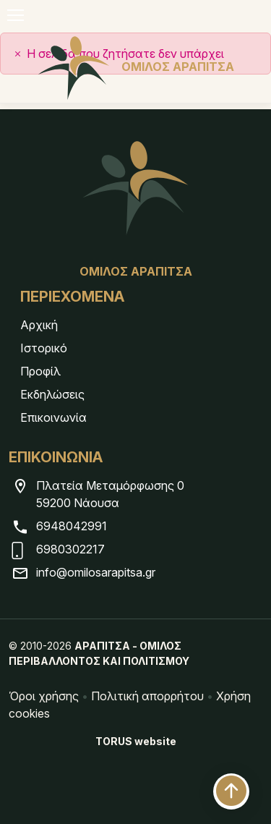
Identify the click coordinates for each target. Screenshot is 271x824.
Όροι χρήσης (44, 696)
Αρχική (39, 325)
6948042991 (71, 526)
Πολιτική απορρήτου (147, 696)
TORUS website (135, 741)
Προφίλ (40, 371)
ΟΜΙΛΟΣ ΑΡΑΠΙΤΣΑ (136, 66)
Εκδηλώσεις (52, 394)
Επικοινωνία (53, 417)
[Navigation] (15, 15)
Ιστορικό (43, 348)
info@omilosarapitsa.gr (95, 572)
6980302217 (70, 549)
